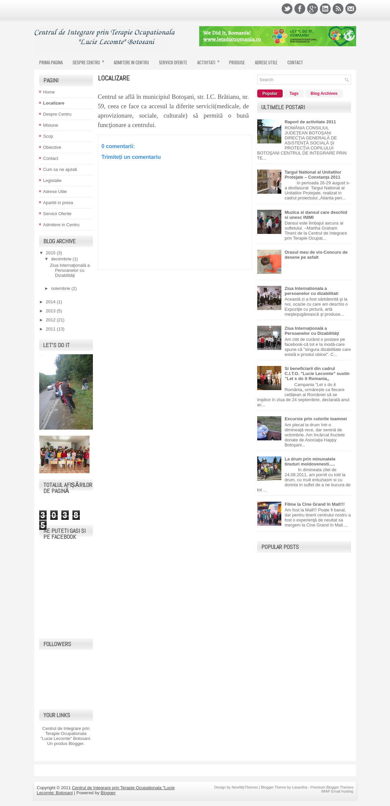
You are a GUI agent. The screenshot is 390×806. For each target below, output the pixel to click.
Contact (295, 62)
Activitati (210, 60)
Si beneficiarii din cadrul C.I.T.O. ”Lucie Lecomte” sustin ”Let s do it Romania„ (317, 373)
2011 (51, 328)
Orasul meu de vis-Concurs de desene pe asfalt (316, 255)
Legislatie (52, 180)
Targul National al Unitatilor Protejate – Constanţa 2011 (313, 175)
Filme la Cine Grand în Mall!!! (315, 504)
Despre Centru (91, 60)
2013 (51, 310)
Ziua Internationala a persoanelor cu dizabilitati (311, 291)
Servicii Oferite (173, 62)
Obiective (52, 147)
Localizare (54, 103)
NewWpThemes (245, 787)
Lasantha (299, 787)
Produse (237, 62)
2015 (51, 252)
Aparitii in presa (58, 202)
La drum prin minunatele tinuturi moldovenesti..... (310, 461)
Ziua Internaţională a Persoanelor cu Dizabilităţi (70, 270)
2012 (51, 319)
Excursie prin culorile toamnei (316, 418)
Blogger (75, 743)
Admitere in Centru (131, 62)
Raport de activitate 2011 (310, 121)
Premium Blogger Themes (332, 787)
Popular (270, 93)
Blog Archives (324, 93)
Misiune (50, 125)
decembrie (61, 258)
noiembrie (61, 288)
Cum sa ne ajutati (60, 169)
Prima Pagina (51, 62)
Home (49, 92)
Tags (293, 93)
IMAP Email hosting (337, 791)
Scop (48, 136)
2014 (51, 301)
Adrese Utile (266, 62)
